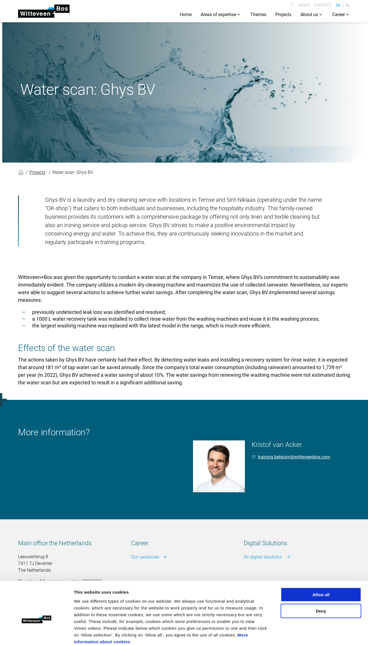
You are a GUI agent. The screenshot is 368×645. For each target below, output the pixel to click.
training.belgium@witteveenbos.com (294, 457)
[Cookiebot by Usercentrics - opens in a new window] (36, 634)
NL (348, 5)
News (304, 5)
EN (338, 5)
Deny (321, 580)
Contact (322, 5)
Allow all (321, 564)
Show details (296, 633)
